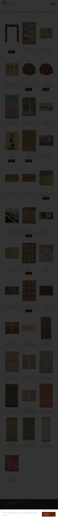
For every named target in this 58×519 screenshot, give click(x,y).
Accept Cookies (46, 514)
